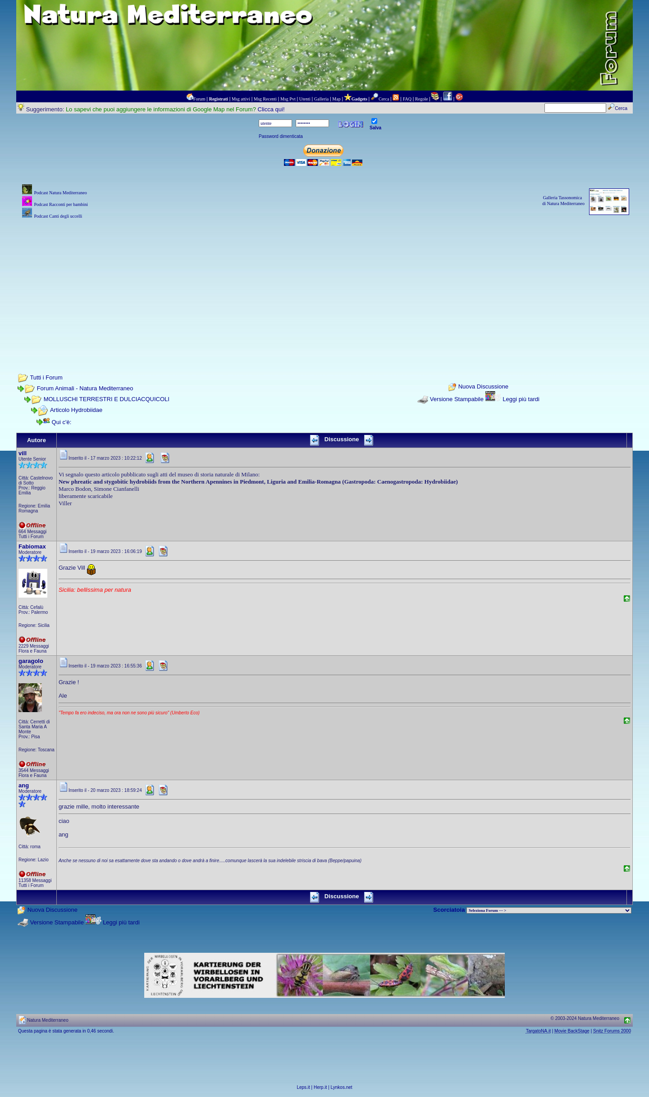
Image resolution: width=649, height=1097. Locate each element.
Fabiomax (32, 546)
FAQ (407, 98)
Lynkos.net (341, 1087)
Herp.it (320, 1087)
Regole (421, 98)
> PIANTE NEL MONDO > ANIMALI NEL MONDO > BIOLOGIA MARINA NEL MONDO (548, 910)
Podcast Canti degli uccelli (58, 216)
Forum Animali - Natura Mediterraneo (85, 388)
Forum (199, 98)
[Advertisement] (324, 284)
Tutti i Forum (46, 377)
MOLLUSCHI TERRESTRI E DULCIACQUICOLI (106, 399)
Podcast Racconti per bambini (61, 204)
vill (22, 453)
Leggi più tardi (521, 399)
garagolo (30, 661)
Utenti (305, 98)
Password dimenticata (281, 136)
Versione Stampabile (457, 399)
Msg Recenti (265, 98)
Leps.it (303, 1087)
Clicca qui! (271, 109)
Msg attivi (241, 98)
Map (336, 98)
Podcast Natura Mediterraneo (60, 192)
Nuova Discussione (483, 387)
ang (23, 785)
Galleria (321, 98)
